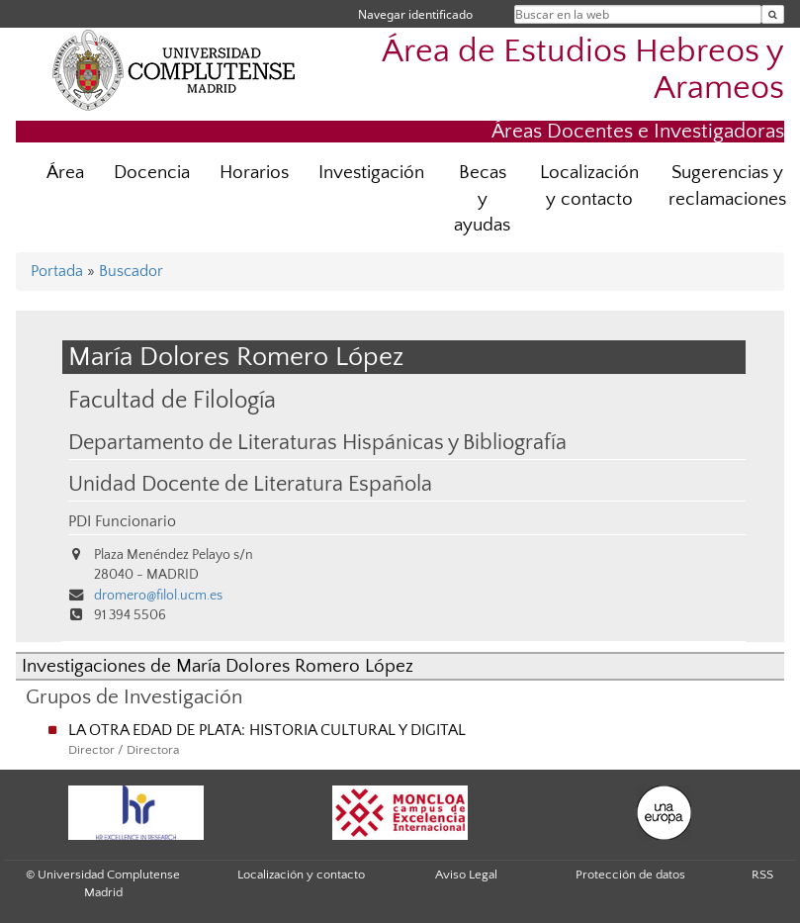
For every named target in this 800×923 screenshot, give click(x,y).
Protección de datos (630, 874)
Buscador (131, 271)
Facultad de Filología (172, 400)
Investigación (371, 172)
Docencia (152, 172)
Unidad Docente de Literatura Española (250, 485)
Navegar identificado (415, 14)
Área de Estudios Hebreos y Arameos (583, 70)
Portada (57, 271)
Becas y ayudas (482, 199)
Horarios (254, 172)
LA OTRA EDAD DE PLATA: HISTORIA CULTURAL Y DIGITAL (267, 730)
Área (65, 172)
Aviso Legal (466, 874)
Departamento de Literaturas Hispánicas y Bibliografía (317, 443)
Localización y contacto (589, 186)
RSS (762, 874)
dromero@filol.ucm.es (158, 595)
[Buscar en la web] (772, 14)
